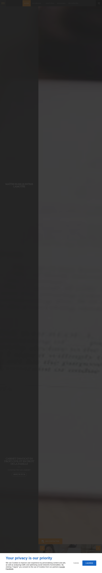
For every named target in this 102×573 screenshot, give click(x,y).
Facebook (9, 569)
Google (62, 567)
